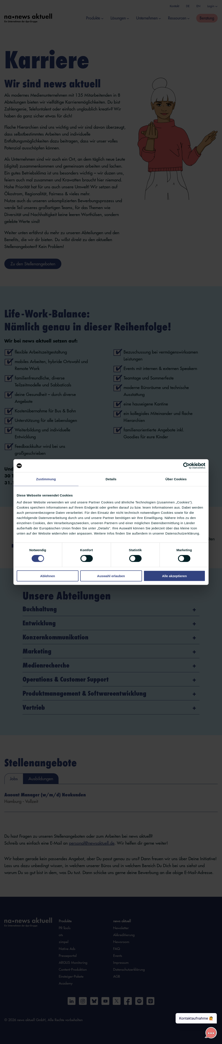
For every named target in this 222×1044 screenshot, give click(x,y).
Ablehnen (47, 576)
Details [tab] (111, 479)
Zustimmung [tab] (46, 479)
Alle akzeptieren (174, 576)
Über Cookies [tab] (176, 479)
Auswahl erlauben (111, 576)
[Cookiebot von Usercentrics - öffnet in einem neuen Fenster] (186, 466)
